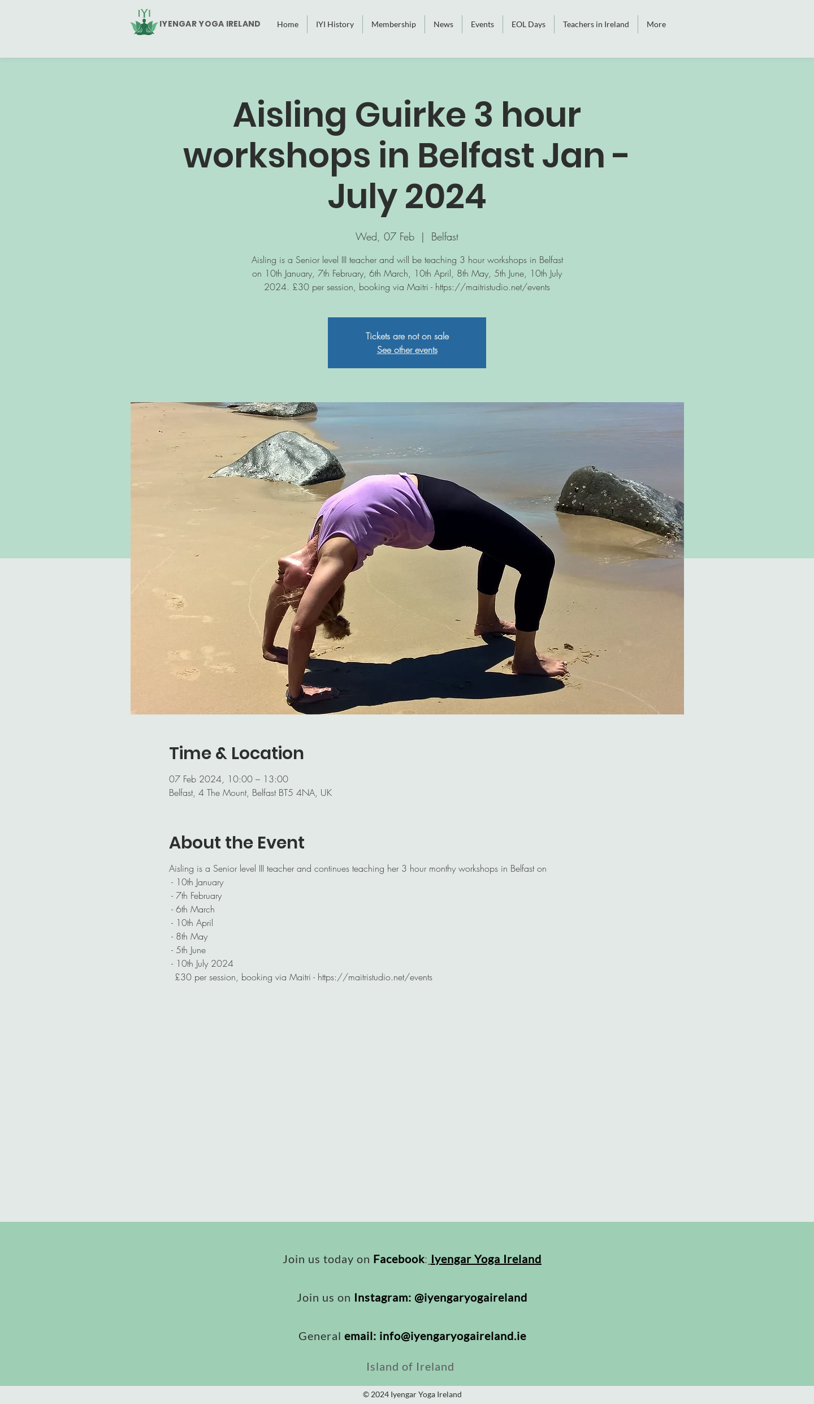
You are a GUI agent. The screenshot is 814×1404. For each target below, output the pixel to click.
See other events (407, 349)
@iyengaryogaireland (470, 1297)
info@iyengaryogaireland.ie (452, 1335)
